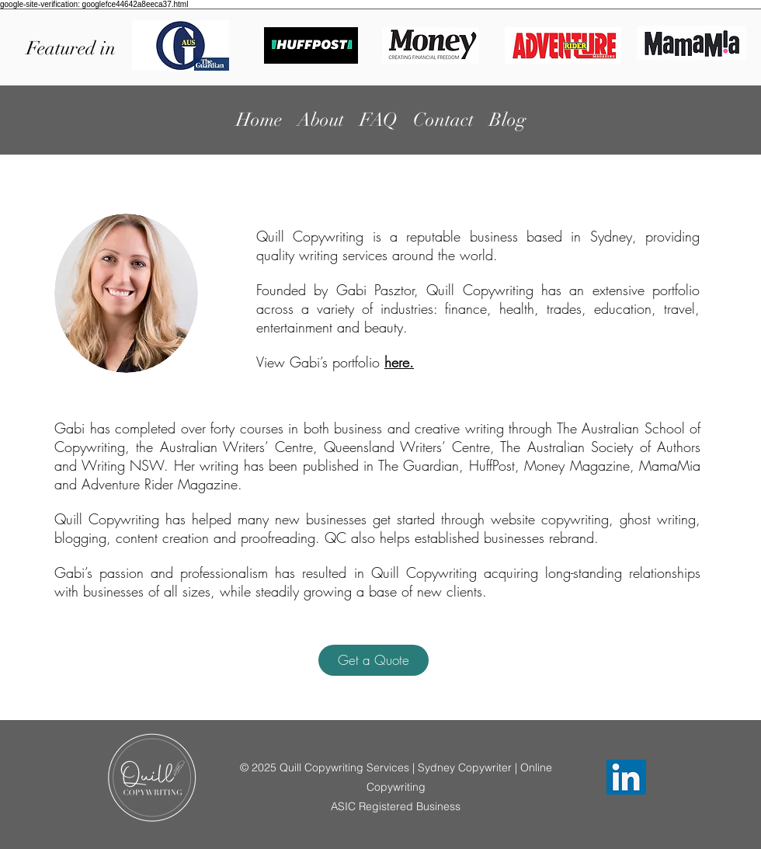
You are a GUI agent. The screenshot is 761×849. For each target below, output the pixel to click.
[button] (373, 660)
